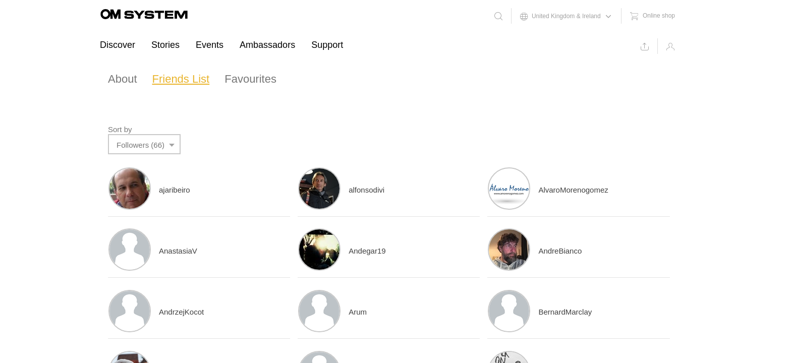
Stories (165, 45)
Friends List (181, 79)
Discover (117, 45)
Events (209, 45)
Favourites (250, 79)
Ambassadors (267, 45)
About (122, 79)
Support (327, 45)
